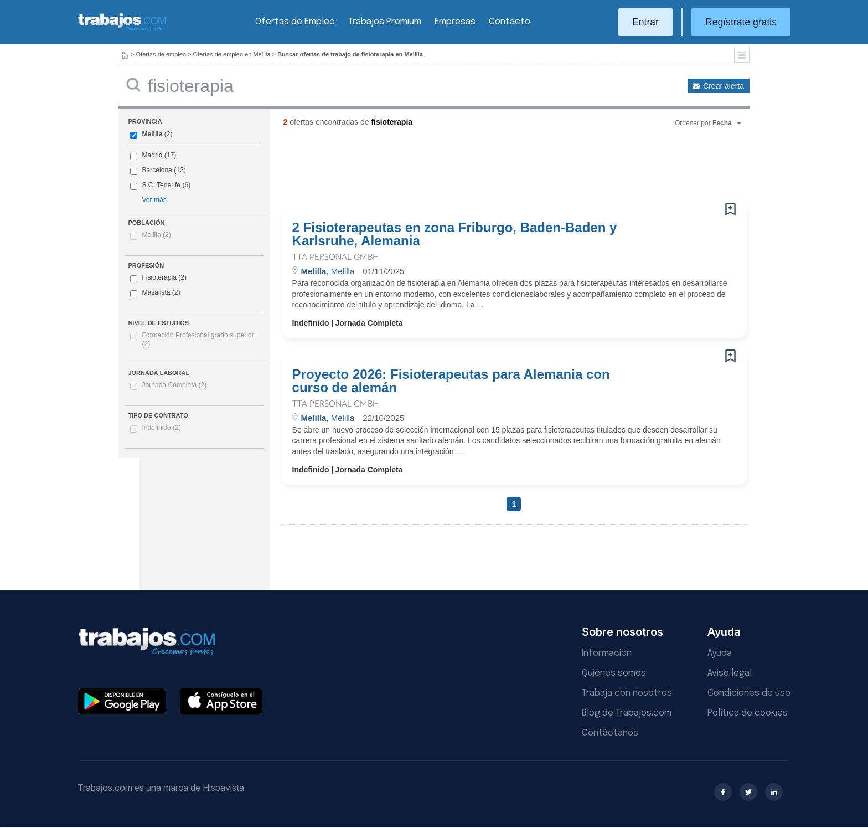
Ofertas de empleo (161, 54)
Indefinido (161, 427)
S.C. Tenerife (161, 185)
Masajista (156, 292)
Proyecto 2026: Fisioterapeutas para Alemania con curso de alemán (451, 381)
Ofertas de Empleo (295, 22)
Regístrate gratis (741, 22)
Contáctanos (610, 733)
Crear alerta (723, 85)
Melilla (152, 134)
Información (607, 653)
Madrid (152, 155)
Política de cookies (747, 713)
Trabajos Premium (384, 22)
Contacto (509, 22)
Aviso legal (729, 673)
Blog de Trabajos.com (626, 713)
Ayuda (719, 653)
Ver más (154, 200)
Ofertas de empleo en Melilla (232, 54)
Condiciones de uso (748, 693)
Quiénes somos (614, 673)
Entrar (645, 22)
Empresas (455, 22)
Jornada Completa (174, 385)
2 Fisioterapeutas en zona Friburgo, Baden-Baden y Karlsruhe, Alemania (454, 234)
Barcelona (157, 170)
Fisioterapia (159, 277)
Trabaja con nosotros (627, 693)
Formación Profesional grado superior (198, 339)
